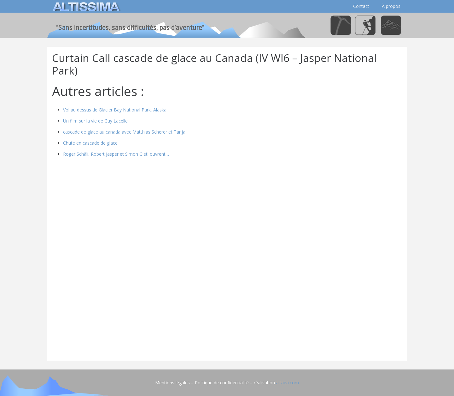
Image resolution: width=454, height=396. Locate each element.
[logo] (85, 6)
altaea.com (287, 383)
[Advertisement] (227, 311)
